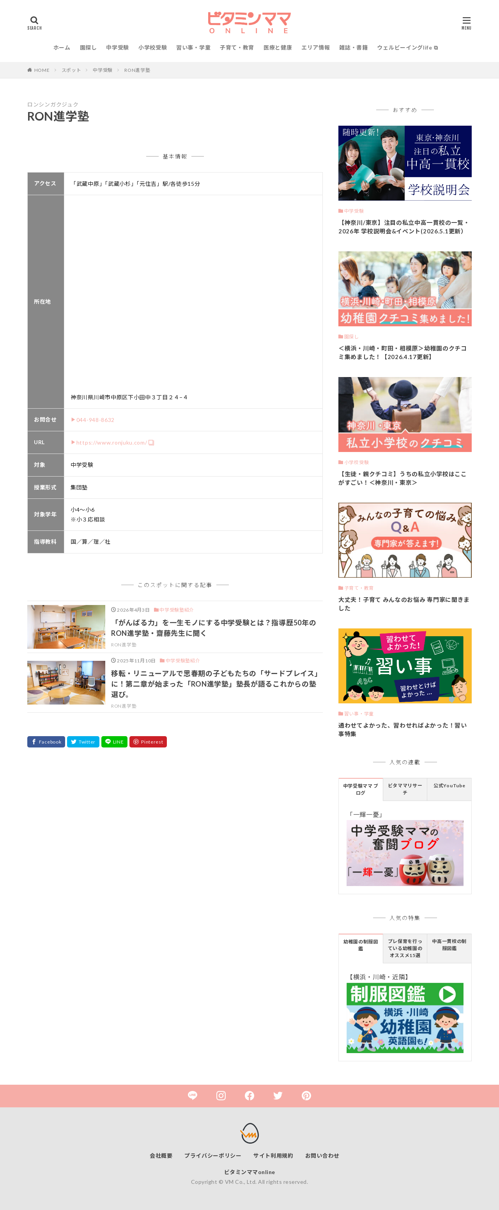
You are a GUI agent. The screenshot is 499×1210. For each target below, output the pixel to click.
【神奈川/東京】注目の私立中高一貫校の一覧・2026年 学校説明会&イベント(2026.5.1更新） (403, 227)
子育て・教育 (237, 47)
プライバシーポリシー (213, 1155)
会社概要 (161, 1155)
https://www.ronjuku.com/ (111, 442)
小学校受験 (152, 47)
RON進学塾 (137, 70)
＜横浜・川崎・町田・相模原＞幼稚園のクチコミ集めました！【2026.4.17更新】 (402, 353)
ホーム (62, 47)
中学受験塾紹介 (176, 610)
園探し (88, 47)
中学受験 (117, 47)
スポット (71, 70)
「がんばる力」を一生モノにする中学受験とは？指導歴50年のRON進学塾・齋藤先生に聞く (213, 627)
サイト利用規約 (273, 1155)
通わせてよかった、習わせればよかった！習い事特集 (402, 730)
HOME (42, 70)
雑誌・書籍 (353, 47)
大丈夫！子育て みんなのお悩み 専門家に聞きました (404, 604)
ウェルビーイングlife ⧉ (407, 47)
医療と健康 (278, 47)
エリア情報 (315, 47)
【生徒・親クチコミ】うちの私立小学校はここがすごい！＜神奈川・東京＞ (402, 478)
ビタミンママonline (249, 1172)
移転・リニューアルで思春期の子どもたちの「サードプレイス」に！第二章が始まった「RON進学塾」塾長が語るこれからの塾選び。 (216, 684)
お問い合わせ (322, 1155)
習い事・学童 (193, 47)
